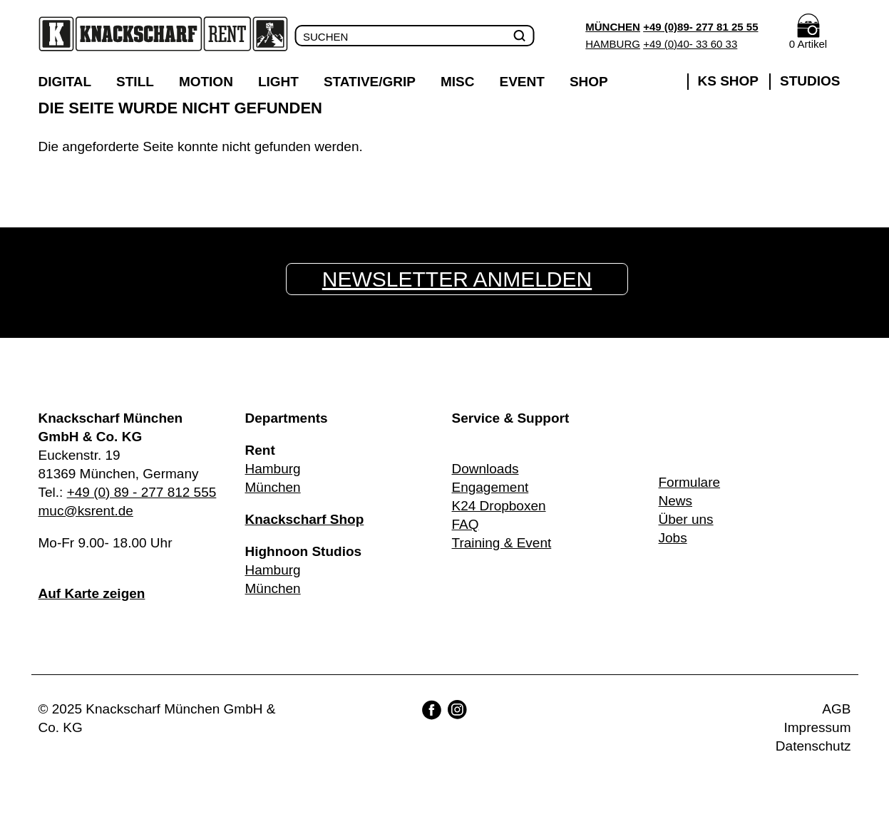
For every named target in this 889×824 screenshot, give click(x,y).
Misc (458, 81)
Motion (206, 81)
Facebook (432, 710)
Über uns (686, 519)
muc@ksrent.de (85, 510)
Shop (589, 81)
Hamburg (612, 44)
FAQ (465, 524)
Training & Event (502, 542)
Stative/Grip (370, 81)
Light (278, 81)
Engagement (490, 487)
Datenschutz (813, 745)
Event (522, 81)
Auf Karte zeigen (91, 593)
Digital (65, 81)
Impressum (817, 727)
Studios (810, 80)
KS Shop (728, 80)
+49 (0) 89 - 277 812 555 (142, 492)
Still (135, 81)
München (612, 27)
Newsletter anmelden (457, 279)
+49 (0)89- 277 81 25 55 (700, 27)
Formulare (690, 482)
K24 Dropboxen (499, 505)
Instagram (457, 710)
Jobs (673, 537)
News (676, 500)
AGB (836, 708)
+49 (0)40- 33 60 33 (690, 44)
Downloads (485, 468)
